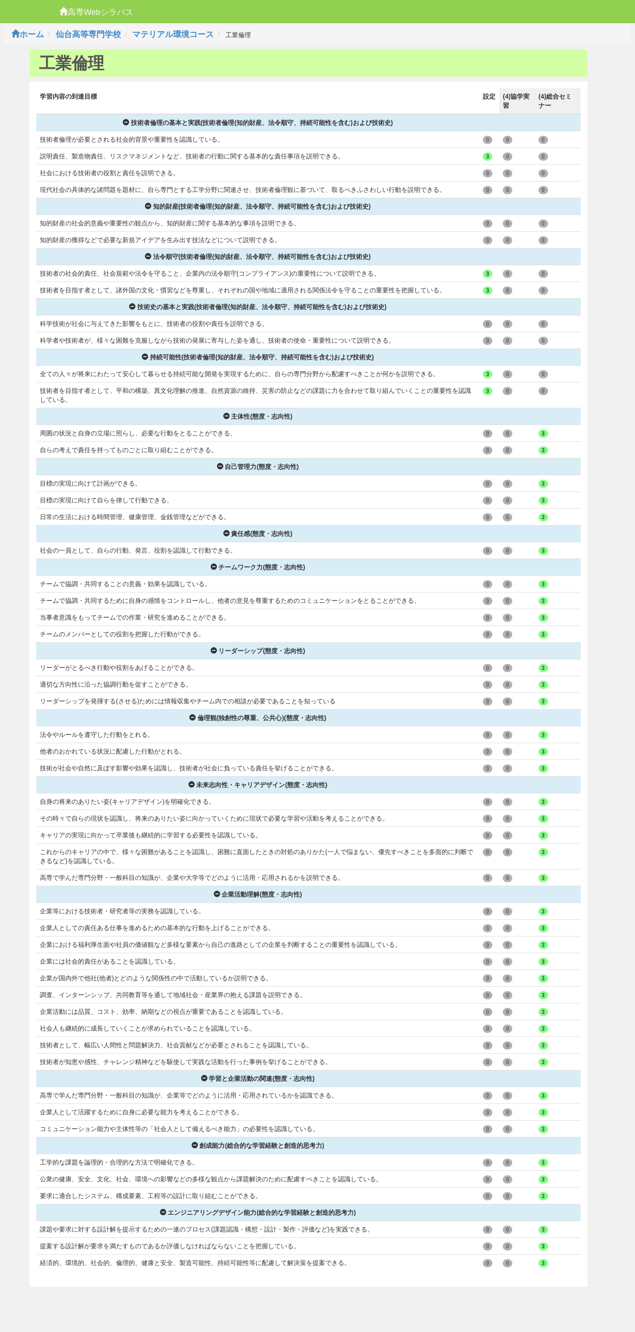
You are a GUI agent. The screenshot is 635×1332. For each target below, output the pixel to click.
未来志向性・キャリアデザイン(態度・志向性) (257, 784)
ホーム (27, 34)
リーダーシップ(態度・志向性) (258, 650)
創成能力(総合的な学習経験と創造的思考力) (258, 1145)
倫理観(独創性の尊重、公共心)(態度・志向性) (258, 717)
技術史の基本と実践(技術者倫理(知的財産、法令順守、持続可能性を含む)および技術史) (258, 306)
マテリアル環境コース (173, 34)
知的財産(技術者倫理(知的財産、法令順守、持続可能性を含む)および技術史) (258, 206)
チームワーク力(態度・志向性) (258, 567)
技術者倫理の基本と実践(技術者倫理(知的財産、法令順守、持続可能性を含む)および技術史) (258, 122)
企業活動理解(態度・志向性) (258, 894)
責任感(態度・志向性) (258, 533)
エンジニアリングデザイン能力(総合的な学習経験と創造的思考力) (258, 1212)
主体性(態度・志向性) (258, 416)
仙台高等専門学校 (88, 34)
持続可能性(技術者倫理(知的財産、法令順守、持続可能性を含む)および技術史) (258, 357)
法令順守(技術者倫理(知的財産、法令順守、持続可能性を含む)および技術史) (258, 256)
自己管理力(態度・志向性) (258, 466)
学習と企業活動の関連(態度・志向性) (258, 1078)
